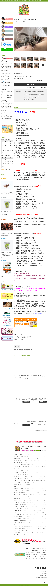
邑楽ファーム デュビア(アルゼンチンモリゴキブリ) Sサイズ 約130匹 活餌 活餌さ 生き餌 (7, 255)
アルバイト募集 (44, 573)
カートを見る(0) (37, 87)
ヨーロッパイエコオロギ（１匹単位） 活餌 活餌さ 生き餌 (7, 193)
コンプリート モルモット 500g (6, 275)
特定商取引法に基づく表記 (41, 577)
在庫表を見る (29, 87)
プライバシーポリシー (42, 579)
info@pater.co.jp (5, 81)
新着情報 (32, 19)
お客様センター (44, 571)
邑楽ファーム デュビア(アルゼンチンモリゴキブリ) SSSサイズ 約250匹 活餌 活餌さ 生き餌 (6, 214)
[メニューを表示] (45, 3)
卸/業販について (43, 575)
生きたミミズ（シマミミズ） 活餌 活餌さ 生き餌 (7, 234)
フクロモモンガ (27, 19)
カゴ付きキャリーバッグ (36, 375)
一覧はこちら (41, 430)
